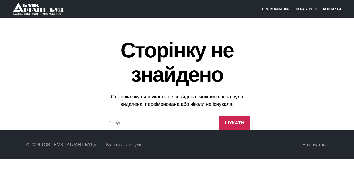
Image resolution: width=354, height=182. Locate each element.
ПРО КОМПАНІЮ (275, 9)
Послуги (304, 9)
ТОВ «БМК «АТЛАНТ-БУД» (68, 144)
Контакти (332, 9)
